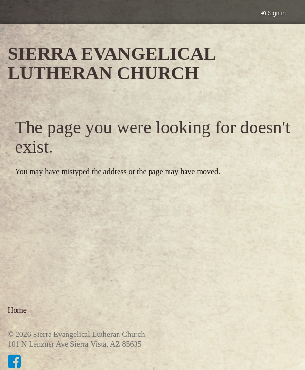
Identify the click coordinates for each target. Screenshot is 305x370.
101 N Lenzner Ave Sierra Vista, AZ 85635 (75, 344)
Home (17, 310)
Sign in (277, 13)
